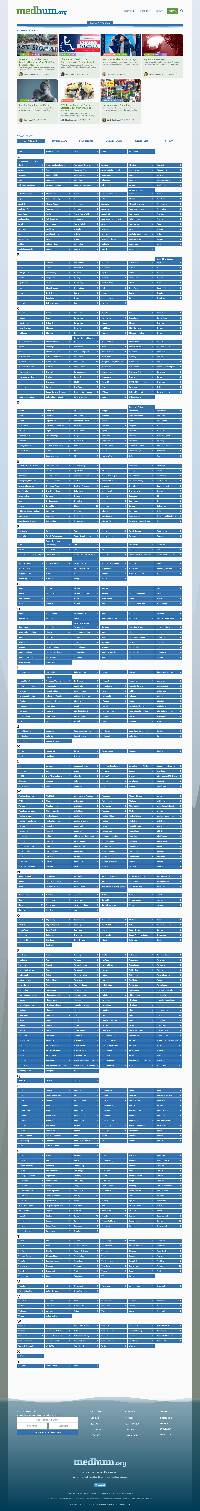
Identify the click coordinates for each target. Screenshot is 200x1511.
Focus (32, 54)
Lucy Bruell (70, 74)
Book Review (25, 100)
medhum (41, 11)
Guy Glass (111, 74)
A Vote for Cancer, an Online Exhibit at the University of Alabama (76, 108)
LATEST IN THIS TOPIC (28, 30)
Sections (131, 11)
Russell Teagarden (31, 74)
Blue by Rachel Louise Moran (35, 105)
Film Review (25, 54)
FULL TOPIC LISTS (26, 136)
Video (37, 54)
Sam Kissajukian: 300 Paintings (119, 59)
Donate (172, 11)
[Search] (181, 10)
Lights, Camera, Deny (155, 59)
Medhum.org (70, 120)
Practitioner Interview (112, 100)
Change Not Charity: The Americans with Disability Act (77, 60)
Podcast (158, 54)
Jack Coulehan (113, 120)
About (161, 11)
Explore (146, 11)
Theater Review (121, 54)
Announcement (109, 54)
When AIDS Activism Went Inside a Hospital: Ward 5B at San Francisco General (37, 62)
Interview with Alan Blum (116, 105)
